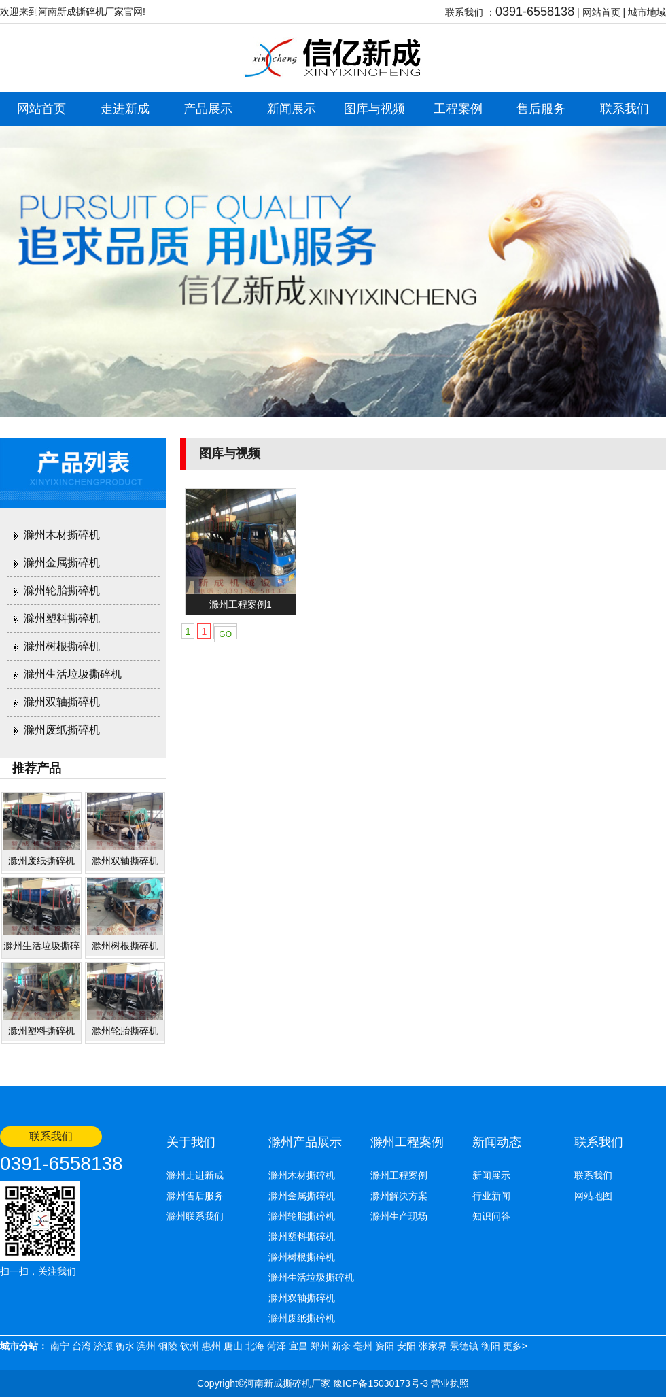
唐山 (233, 1346)
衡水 (125, 1346)
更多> (515, 1346)
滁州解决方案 (398, 1195)
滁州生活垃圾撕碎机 (73, 674)
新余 (341, 1346)
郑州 (320, 1346)
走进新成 (125, 109)
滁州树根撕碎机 (62, 646)
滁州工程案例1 (240, 604)
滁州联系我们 (195, 1216)
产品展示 (207, 109)
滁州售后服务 (195, 1195)
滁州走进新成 (195, 1175)
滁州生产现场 (398, 1216)
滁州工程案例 (407, 1142)
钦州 (189, 1346)
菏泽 (276, 1346)
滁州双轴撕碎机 (62, 702)
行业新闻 (491, 1195)
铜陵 (167, 1346)
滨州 (146, 1346)
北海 (254, 1346)
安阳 (406, 1346)
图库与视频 (374, 109)
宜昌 (298, 1346)
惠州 (211, 1346)
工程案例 (458, 109)
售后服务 (540, 109)
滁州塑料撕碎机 (62, 618)
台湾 (81, 1346)
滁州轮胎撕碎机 (62, 590)
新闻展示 (291, 109)
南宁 (59, 1346)
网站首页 (601, 12)
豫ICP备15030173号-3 (379, 1383)
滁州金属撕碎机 (62, 562)
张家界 (433, 1346)
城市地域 (647, 12)
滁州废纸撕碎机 (62, 730)
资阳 (384, 1346)
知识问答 (491, 1216)
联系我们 (624, 109)
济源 (103, 1346)
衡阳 (490, 1346)
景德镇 (464, 1346)
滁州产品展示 (305, 1142)
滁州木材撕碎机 (62, 534)
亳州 (362, 1346)
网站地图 (593, 1195)
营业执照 (450, 1383)
